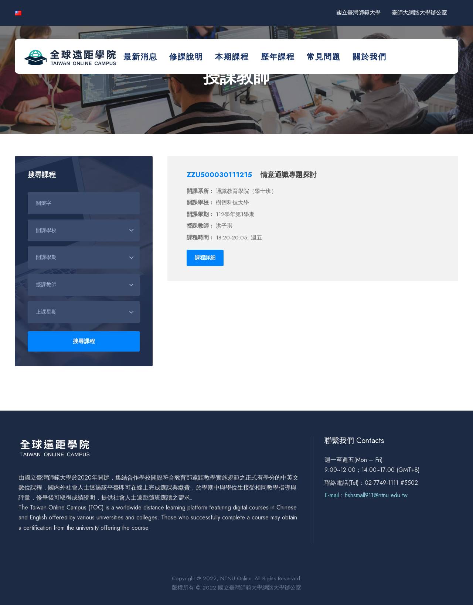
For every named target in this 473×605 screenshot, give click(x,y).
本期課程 (232, 56)
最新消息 (140, 56)
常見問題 (324, 56)
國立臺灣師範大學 (358, 12)
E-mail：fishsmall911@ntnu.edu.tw (366, 495)
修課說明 (186, 56)
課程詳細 (205, 257)
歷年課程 (278, 56)
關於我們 (370, 56)
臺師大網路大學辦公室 (419, 12)
